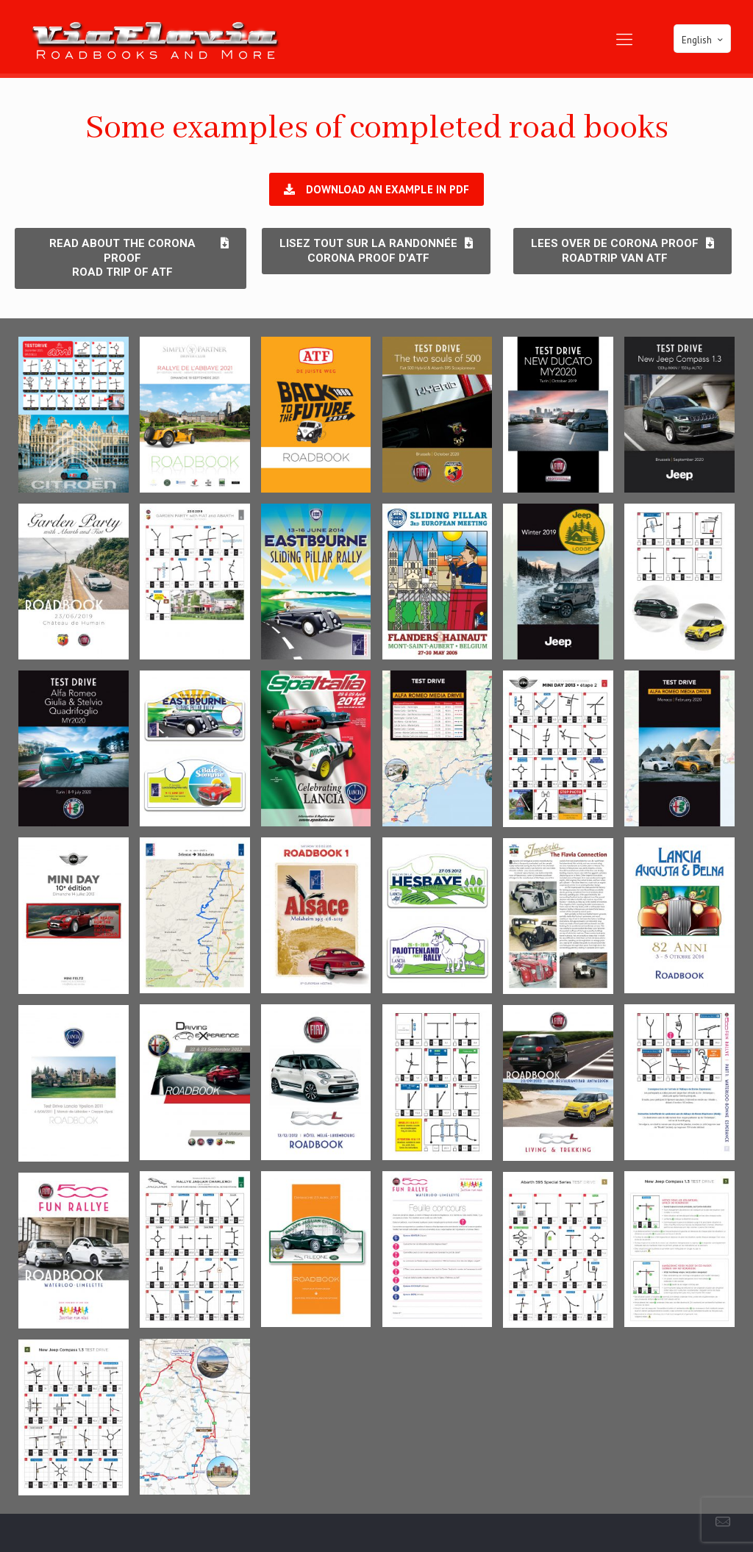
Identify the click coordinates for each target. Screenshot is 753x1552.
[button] (377, 189)
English (704, 39)
